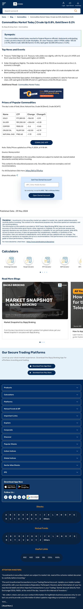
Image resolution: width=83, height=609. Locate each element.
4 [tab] (46, 272)
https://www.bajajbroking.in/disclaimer (40, 242)
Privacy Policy (54, 190)
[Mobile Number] (41, 185)
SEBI (37, 557)
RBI (43, 557)
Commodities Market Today (29, 85)
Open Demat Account (41, 195)
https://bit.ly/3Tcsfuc (34, 171)
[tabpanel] (10, 263)
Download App (41, 142)
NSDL (57, 557)
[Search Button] (75, 10)
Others (46, 519)
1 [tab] (40, 272)
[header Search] (39, 11)
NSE (31, 557)
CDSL (50, 557)
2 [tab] (42, 272)
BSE (24, 557)
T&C (46, 190)
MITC (42, 190)
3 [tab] (44, 272)
